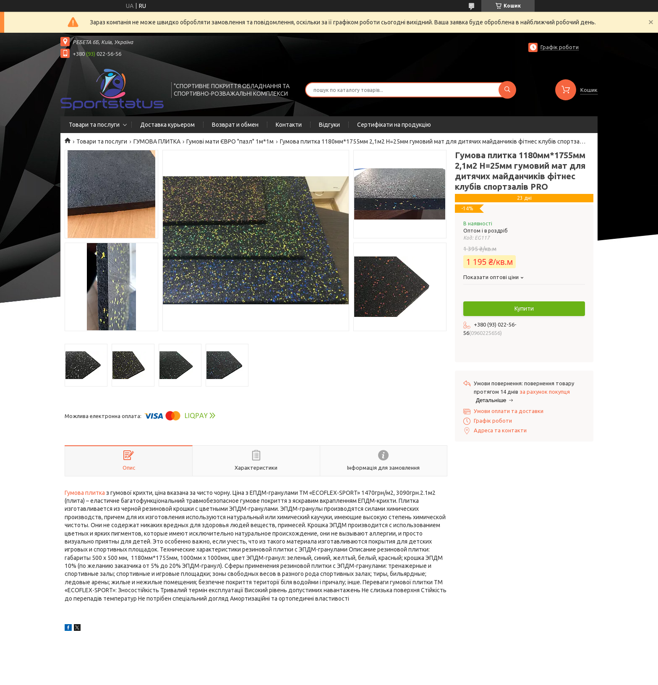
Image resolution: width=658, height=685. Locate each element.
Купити (524, 308)
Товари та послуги (94, 125)
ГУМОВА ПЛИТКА (156, 141)
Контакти (289, 125)
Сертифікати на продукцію (394, 125)
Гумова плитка (85, 492)
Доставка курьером (167, 125)
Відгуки (329, 125)
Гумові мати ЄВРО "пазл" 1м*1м (230, 141)
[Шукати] (507, 90)
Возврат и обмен (235, 125)
